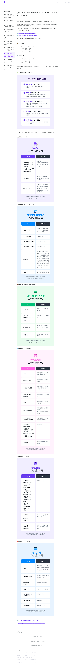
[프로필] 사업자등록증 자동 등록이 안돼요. (9, 21)
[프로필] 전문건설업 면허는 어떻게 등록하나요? (9, 37)
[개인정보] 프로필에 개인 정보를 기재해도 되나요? (9, 61)
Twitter (19, 632)
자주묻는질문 (67, 2)
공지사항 (56, 2)
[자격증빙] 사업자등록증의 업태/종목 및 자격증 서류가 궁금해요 (9, 16)
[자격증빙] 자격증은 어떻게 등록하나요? (9, 66)
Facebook (18, 632)
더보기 (5, 69)
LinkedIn (21, 632)
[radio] (34, 639)
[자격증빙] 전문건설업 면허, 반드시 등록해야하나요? (9, 43)
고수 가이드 (18, 6)
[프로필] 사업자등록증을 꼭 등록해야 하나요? (26, 655)
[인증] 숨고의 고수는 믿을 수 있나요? (24, 657)
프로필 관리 (24, 6)
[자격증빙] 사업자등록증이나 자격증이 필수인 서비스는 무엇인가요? (9, 55)
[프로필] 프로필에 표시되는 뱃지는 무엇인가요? (9, 31)
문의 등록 (61, 2)
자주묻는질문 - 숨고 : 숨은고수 (9, 6)
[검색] (62, 7)
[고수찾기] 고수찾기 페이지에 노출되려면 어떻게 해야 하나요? (9, 49)
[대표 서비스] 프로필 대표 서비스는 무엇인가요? (27, 652)
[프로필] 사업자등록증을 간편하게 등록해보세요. (9, 26)
